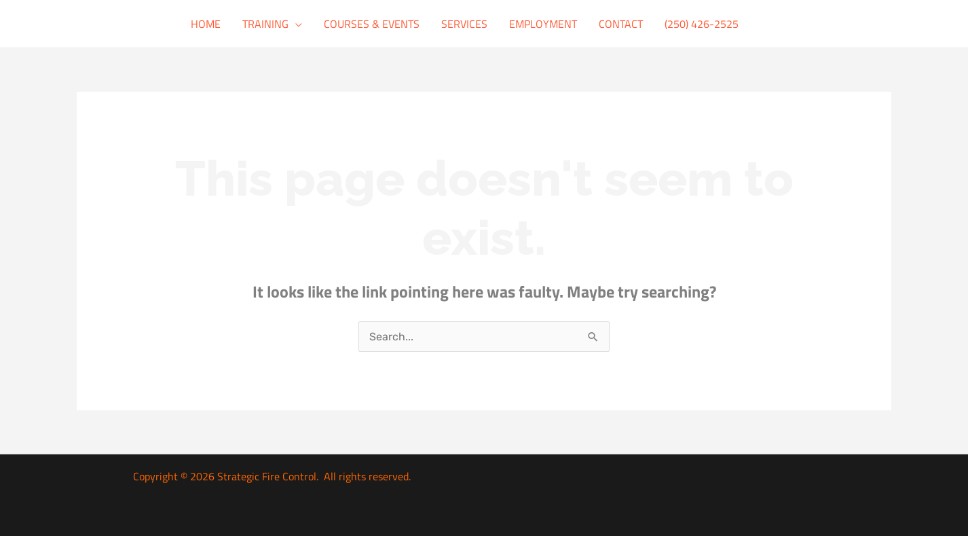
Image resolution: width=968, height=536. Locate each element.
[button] (295, 24)
